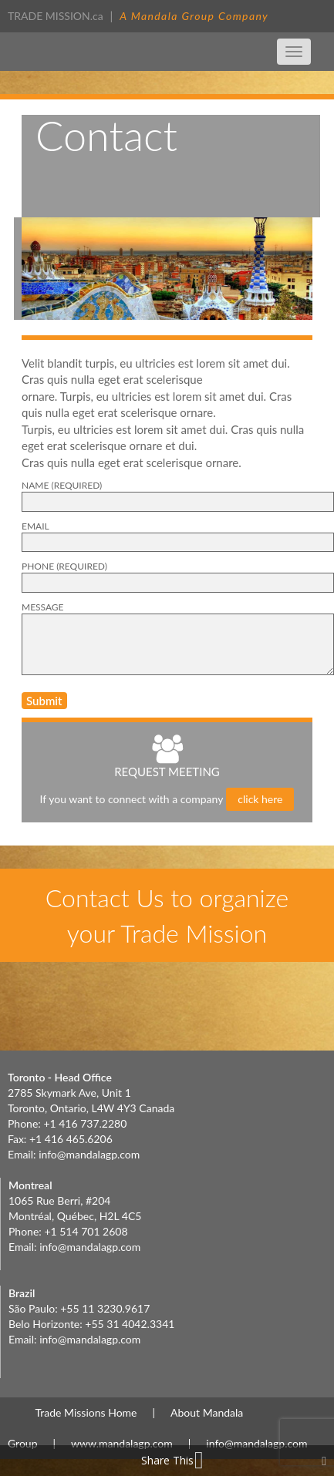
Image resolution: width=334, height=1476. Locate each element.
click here (260, 798)
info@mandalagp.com (89, 1154)
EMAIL (35, 526)
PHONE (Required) (64, 566)
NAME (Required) (62, 485)
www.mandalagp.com (122, 1443)
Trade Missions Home (86, 1412)
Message (43, 607)
